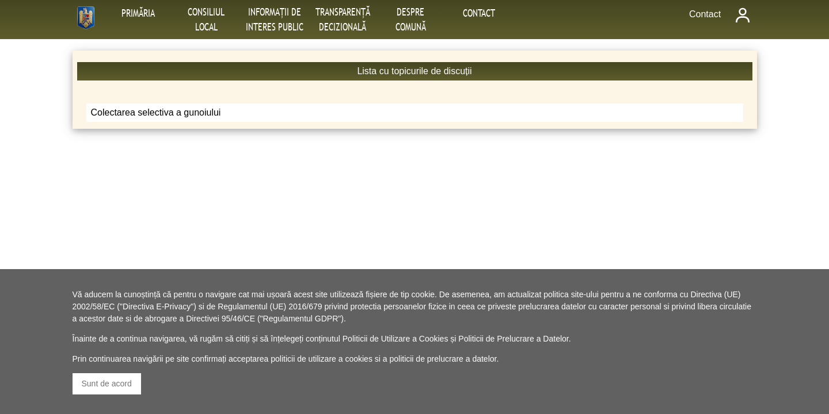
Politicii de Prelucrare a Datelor (513, 338)
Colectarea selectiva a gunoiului (156, 112)
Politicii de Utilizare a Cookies (395, 338)
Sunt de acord (107, 383)
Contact (705, 14)
